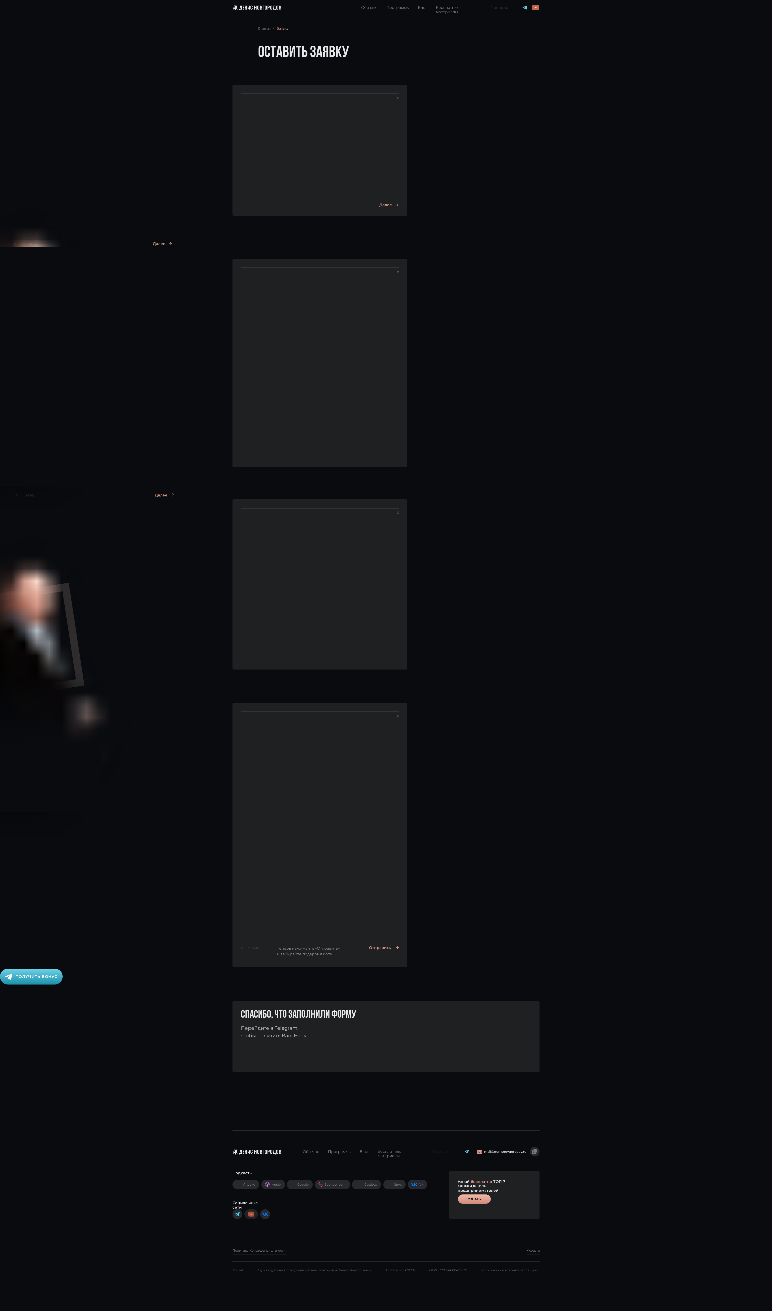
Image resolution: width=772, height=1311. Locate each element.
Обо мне (369, 7)
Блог (422, 7)
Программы (398, 7)
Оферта (533, 1250)
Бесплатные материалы (448, 9)
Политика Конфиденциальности (259, 1251)
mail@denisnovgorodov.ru (505, 1152)
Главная (264, 28)
